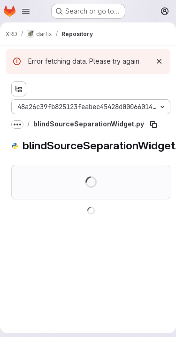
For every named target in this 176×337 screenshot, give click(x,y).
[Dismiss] (159, 61)
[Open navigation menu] (25, 11)
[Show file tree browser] (18, 88)
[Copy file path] (153, 124)
